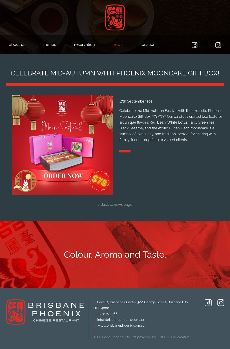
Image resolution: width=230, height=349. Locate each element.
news (118, 44)
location (148, 44)
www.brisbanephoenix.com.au (121, 325)
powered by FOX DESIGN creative (163, 337)
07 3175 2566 (107, 314)
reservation (84, 44)
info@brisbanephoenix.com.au (120, 320)
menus (49, 44)
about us (17, 44)
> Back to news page (115, 204)
